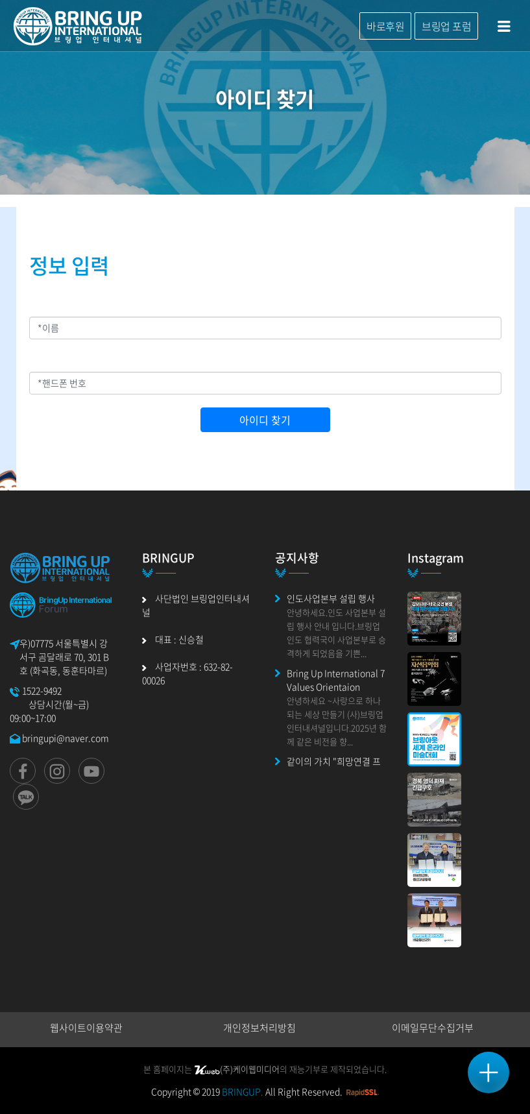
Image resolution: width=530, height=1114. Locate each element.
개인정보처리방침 (259, 1028)
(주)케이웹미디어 (237, 1069)
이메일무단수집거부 (433, 1028)
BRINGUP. (242, 1091)
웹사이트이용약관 (86, 1028)
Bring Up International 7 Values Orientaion (336, 679)
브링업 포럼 (446, 26)
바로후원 (385, 26)
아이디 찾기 (265, 420)
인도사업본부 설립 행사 (331, 598)
